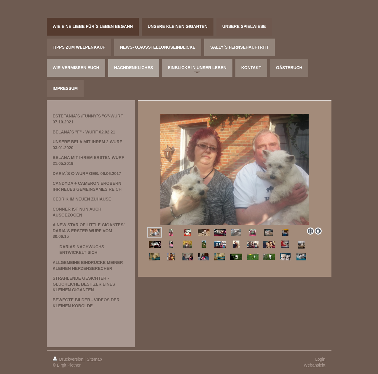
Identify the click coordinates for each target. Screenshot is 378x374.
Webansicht (315, 365)
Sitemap (94, 359)
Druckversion (68, 359)
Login (320, 359)
